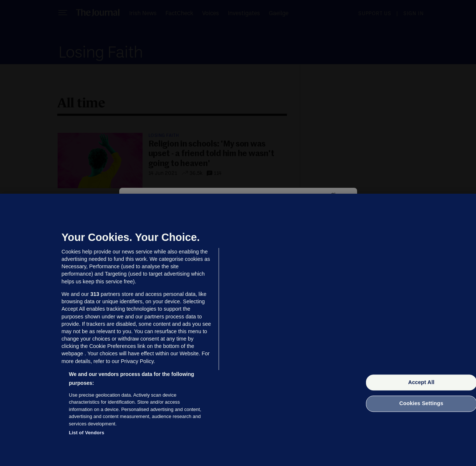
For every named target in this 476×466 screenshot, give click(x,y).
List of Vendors (87, 432)
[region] (238, 330)
